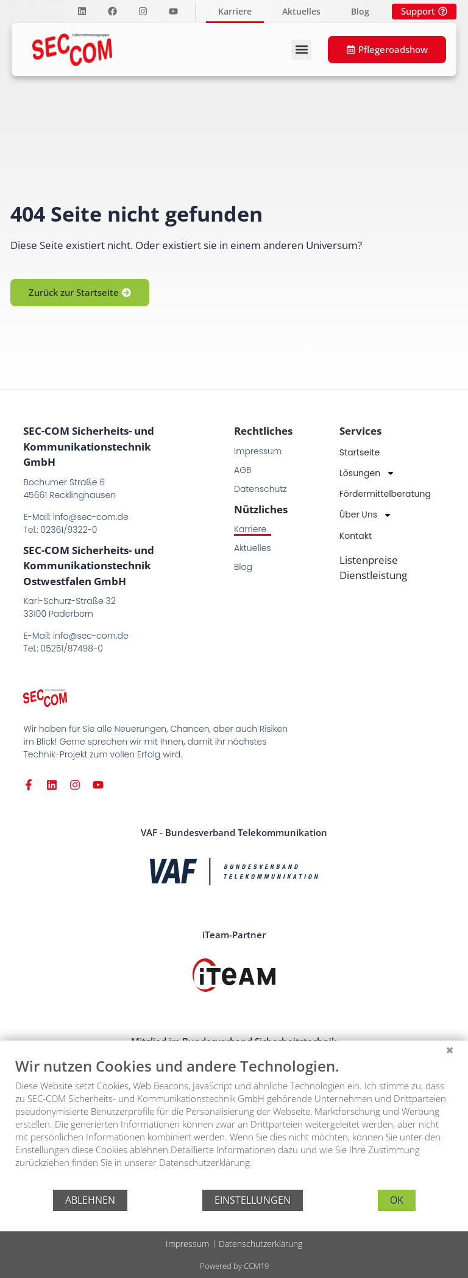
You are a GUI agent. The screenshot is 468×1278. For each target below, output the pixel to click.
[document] (234, 1122)
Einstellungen (252, 1200)
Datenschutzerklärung (260, 1243)
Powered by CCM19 (234, 1265)
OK (396, 1200)
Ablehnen (90, 1200)
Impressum (187, 1243)
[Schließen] (450, 1050)
